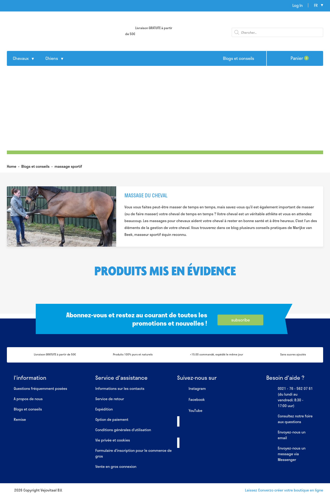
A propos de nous (28, 399)
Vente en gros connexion (115, 466)
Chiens (51, 58)
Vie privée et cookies (112, 440)
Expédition (104, 409)
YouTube (189, 411)
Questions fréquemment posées (40, 388)
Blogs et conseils (238, 58)
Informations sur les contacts (119, 388)
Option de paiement (111, 419)
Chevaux (21, 58)
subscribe (240, 320)
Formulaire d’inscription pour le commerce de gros (133, 453)
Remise (20, 419)
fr (316, 5)
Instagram (191, 388)
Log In (297, 5)
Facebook (191, 399)
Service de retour (109, 399)
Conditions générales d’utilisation (123, 430)
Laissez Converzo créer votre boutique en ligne (284, 490)
